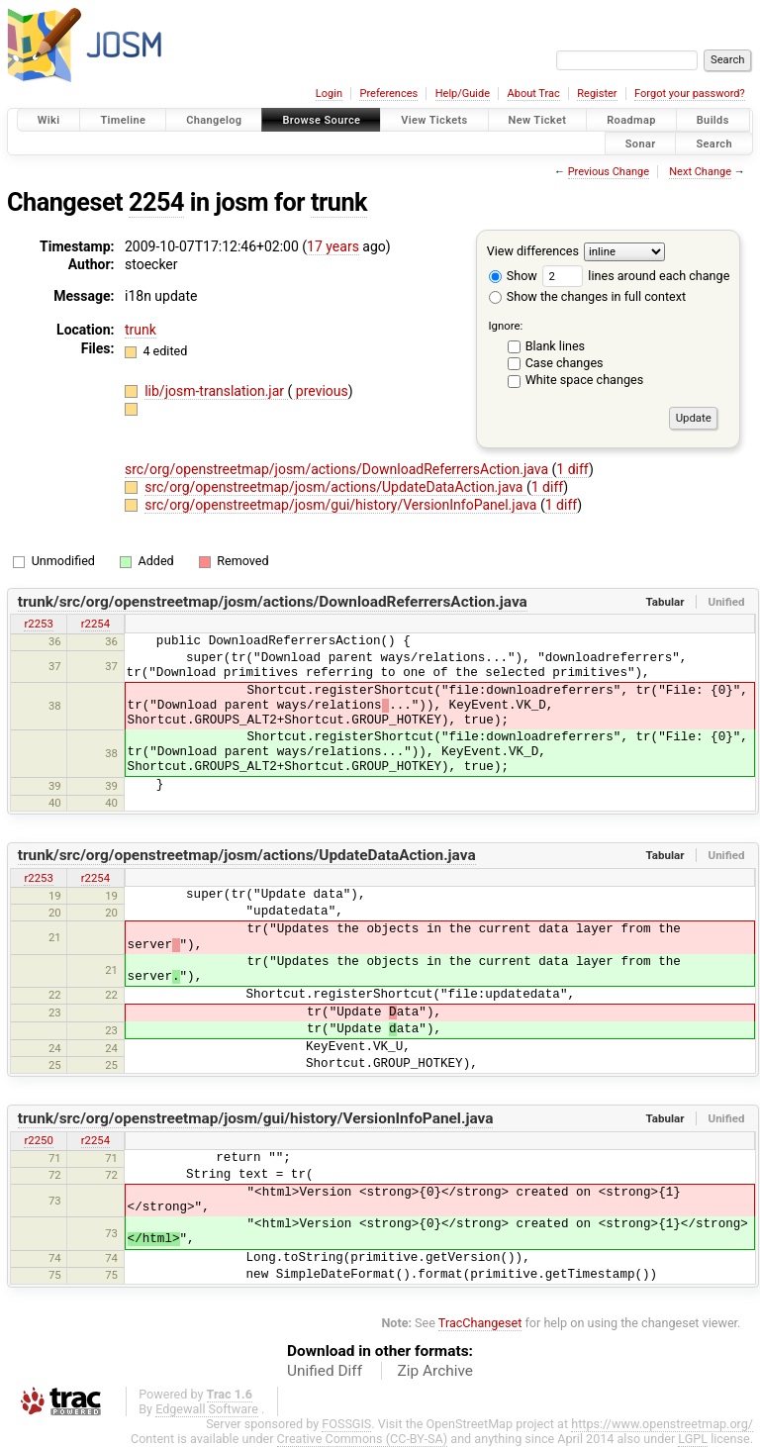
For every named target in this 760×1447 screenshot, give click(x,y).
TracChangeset (480, 1322)
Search (714, 143)
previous (319, 391)
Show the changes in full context (587, 296)
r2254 (95, 623)
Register (597, 93)
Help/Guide (462, 93)
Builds (713, 120)
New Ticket (538, 120)
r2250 (38, 1140)
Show (513, 275)
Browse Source (321, 120)
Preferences (388, 93)
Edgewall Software (206, 1408)
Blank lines (555, 345)
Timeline (122, 120)
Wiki (49, 120)
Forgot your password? (689, 93)
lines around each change (635, 275)
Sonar (640, 143)
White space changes (584, 379)
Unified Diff (324, 1371)
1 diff (572, 469)
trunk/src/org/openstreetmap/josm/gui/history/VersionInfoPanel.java (256, 1118)
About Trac (534, 93)
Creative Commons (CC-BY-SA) (362, 1438)
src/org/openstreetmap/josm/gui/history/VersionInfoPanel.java (342, 505)
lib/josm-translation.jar (215, 391)
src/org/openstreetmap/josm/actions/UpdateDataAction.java (335, 487)
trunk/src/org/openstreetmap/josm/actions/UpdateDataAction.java (247, 855)
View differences (533, 250)
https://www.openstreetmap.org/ (662, 1423)
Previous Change (608, 171)
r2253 (38, 623)
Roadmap (631, 120)
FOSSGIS (346, 1423)
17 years (333, 246)
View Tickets (434, 120)
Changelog (213, 120)
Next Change (700, 171)
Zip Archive (435, 1371)
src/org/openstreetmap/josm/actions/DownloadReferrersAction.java (338, 469)
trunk (339, 202)
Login (329, 93)
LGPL (693, 1438)
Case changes (564, 362)
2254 (156, 202)
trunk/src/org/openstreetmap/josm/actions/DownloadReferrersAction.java (272, 602)
